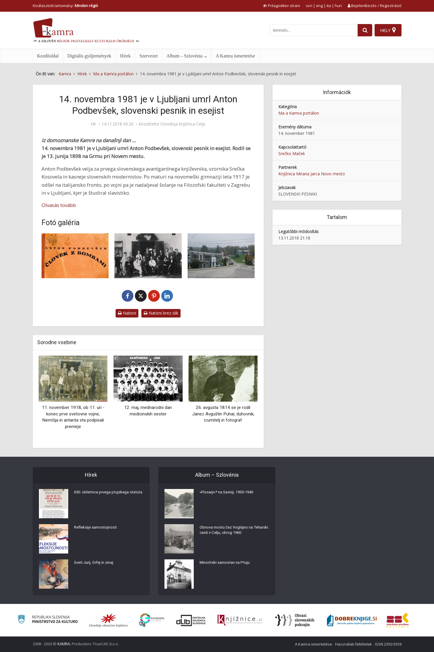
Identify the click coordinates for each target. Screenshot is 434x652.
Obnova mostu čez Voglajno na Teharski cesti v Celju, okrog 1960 (230, 531)
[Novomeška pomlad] (148, 255)
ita (329, 5)
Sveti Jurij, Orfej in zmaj (96, 563)
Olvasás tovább (59, 205)
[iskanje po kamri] (313, 30)
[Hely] (388, 30)
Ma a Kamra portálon (298, 113)
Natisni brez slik (161, 313)
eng (319, 5)
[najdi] (364, 30)
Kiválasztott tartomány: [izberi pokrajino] (65, 5)
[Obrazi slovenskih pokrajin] (294, 620)
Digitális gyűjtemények (89, 55)
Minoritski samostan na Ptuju (226, 563)
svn (309, 5)
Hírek (125, 55)
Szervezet (148, 55)
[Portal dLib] (191, 620)
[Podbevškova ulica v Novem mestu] (221, 255)
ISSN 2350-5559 (388, 644)
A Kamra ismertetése (235, 55)
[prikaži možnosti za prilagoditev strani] (281, 5)
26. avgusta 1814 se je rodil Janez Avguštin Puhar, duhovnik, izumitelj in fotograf (223, 414)
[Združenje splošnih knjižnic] (398, 620)
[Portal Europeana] (151, 620)
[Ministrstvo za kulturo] (47, 620)
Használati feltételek (353, 644)
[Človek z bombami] (75, 255)
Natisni (127, 313)
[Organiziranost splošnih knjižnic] (108, 620)
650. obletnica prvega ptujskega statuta (103, 496)
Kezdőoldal (48, 55)
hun (338, 5)
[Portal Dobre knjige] (352, 620)
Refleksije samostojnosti (96, 528)
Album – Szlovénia (185, 55)
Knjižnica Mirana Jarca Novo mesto (311, 173)
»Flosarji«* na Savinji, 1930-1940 (229, 493)
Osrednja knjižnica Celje (182, 124)
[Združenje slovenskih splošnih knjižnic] (240, 620)
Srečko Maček (291, 153)
